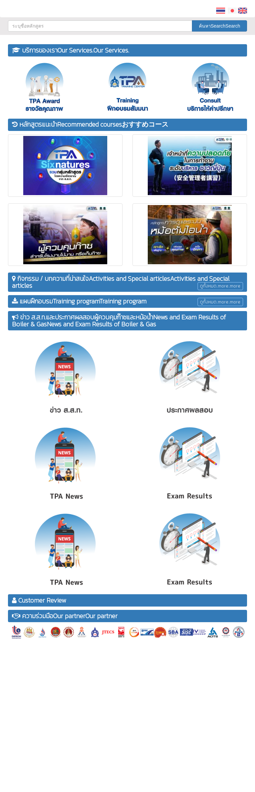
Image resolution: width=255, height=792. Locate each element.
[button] (190, 6)
